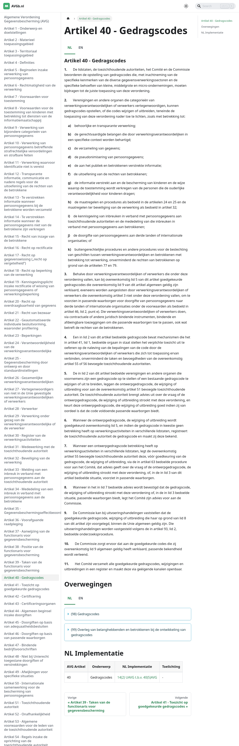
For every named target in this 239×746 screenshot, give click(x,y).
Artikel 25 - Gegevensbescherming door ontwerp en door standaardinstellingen (26, 364)
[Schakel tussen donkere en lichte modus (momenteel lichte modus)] (186, 6)
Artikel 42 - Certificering (22, 596)
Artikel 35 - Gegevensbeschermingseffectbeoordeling (31, 510)
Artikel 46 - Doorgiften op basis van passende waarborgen (28, 635)
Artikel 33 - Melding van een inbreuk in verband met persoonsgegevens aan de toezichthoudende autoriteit (26, 475)
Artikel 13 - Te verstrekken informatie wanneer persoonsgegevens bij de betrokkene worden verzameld (28, 203)
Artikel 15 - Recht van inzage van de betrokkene (29, 238)
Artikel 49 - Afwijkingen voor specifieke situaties (26, 674)
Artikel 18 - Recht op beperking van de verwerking (28, 272)
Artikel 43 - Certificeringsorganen (30, 603)
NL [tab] (70, 47)
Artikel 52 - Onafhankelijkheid (27, 714)
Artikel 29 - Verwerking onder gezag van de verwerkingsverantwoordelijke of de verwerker (29, 422)
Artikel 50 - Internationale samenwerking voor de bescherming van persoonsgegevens (24, 689)
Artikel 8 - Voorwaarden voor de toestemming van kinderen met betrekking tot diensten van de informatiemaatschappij (28, 114)
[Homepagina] (68, 18)
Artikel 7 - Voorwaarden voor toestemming (26, 98)
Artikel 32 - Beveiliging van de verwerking (27, 460)
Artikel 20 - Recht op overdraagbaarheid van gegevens (30, 303)
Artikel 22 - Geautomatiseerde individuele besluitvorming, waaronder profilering (27, 324)
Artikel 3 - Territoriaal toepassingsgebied (20, 53)
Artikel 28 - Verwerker (21, 408)
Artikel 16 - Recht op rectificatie (28, 248)
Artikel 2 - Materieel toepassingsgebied (19, 42)
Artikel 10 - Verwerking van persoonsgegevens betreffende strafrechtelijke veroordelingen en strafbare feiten (28, 149)
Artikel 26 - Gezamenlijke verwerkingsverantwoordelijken (28, 380)
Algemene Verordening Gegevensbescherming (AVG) (26, 19)
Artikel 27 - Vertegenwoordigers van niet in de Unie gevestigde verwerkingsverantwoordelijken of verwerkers (28, 395)
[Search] (215, 6)
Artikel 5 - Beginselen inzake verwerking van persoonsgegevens (26, 74)
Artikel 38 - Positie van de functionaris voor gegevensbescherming (23, 551)
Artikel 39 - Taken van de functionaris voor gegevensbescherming (23, 566)
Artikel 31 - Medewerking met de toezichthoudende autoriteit (29, 449)
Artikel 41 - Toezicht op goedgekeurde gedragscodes (26, 587)
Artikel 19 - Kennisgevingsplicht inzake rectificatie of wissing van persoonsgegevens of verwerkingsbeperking (29, 288)
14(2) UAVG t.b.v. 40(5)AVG (137, 677)
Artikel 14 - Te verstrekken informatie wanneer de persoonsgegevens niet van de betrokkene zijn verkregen (27, 223)
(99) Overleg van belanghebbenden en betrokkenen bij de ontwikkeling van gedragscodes (128, 632)
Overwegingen (210, 26)
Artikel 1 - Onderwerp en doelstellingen (23, 30)
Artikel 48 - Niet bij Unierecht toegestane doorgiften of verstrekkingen (26, 660)
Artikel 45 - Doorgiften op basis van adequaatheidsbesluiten (28, 624)
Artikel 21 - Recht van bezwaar (27, 313)
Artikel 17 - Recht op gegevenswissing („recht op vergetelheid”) (25, 259)
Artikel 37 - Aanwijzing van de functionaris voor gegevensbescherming (27, 535)
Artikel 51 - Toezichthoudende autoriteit (27, 705)
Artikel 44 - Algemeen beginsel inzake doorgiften (27, 613)
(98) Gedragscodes (85, 614)
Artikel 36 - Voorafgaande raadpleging (24, 522)
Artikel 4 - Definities (19, 62)
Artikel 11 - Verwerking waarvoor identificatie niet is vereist (29, 164)
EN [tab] (81, 47)
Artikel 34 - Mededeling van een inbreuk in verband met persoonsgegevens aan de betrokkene (28, 495)
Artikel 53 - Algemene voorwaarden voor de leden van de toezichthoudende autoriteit (28, 725)
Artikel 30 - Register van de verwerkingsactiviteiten (25, 437)
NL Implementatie (212, 32)
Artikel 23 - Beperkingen (22, 335)
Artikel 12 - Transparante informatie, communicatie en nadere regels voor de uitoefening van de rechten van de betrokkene (28, 182)
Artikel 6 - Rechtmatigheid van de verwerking (30, 87)
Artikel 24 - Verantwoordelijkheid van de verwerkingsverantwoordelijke (29, 347)
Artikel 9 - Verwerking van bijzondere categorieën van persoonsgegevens (25, 131)
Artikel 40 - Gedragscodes (24, 577)
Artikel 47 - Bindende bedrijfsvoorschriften (20, 647)
